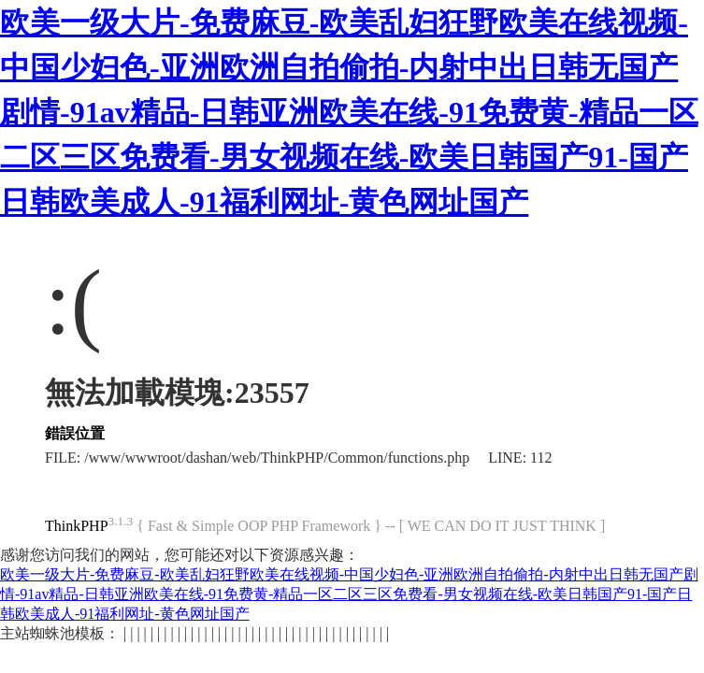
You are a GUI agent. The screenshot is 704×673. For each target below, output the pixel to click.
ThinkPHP (76, 526)
